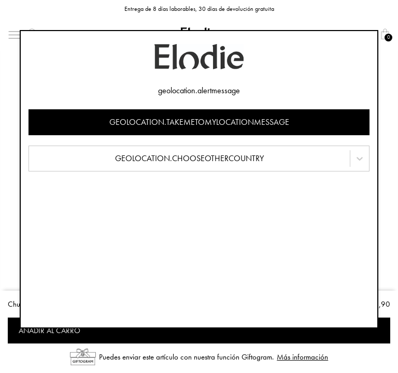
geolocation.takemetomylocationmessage (199, 122)
